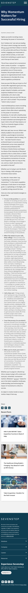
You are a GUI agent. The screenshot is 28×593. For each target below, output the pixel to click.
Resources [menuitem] (4, 558)
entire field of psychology (14, 231)
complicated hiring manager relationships (14, 207)
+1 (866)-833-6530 (10, 536)
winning (16, 379)
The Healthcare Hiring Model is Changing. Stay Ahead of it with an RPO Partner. (14, 465)
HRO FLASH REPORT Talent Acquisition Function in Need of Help (14, 434)
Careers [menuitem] (3, 553)
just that (6, 48)
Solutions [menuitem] (4, 541)
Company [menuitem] (4, 547)
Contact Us (6, 573)
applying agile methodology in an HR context (14, 276)
